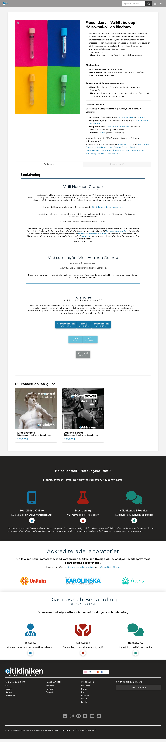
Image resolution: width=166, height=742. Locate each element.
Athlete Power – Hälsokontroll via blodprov (81, 434)
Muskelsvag (91, 153)
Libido (143, 150)
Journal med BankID (141, 515)
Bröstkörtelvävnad (104, 147)
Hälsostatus (105, 150)
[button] (161, 3)
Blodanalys (90, 147)
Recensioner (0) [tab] (117, 164)
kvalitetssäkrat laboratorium (92, 234)
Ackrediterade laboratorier (117, 126)
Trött (118, 153)
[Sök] (148, 3)
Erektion (125, 147)
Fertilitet (134, 147)
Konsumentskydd (127, 117)
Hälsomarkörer (92, 150)
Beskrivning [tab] (49, 164)
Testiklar (111, 153)
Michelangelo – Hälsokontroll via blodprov (34, 434)
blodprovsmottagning (116, 231)
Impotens (135, 150)
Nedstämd (102, 153)
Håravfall (115, 150)
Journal (102, 133)
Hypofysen (125, 150)
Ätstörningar (143, 144)
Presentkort (123, 144)
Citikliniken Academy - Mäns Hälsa (107, 207)
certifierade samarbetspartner (79, 567)
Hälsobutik (46, 515)
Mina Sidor (86, 236)
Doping (117, 147)
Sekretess (140, 117)
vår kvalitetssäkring (110, 567)
